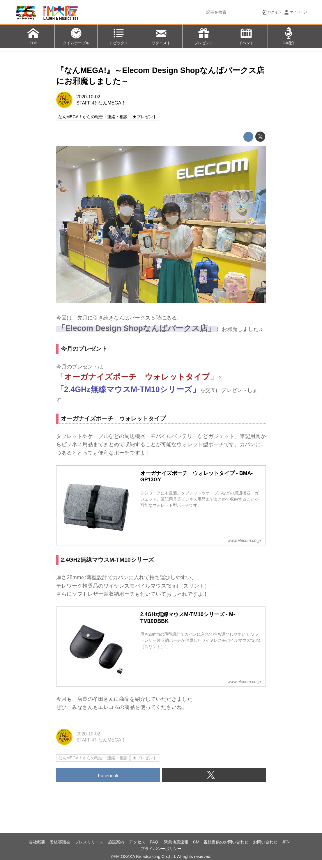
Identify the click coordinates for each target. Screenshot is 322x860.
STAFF (83, 102)
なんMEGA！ (112, 102)
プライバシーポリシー (161, 848)
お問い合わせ (265, 842)
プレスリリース (89, 842)
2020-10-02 (88, 96)
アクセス (137, 842)
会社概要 (37, 842)
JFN (286, 842)
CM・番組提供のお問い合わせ (220, 842)
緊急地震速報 (176, 842)
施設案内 (116, 842)
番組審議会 (60, 842)
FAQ (155, 842)
